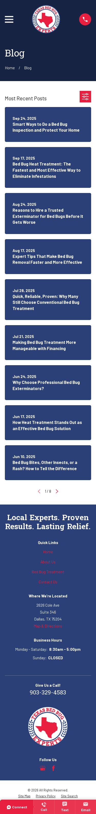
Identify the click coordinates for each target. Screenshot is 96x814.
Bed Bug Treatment (47, 571)
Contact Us (48, 581)
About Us (48, 561)
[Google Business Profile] (42, 768)
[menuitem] (24, 796)
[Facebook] (53, 768)
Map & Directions (48, 626)
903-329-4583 (48, 693)
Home (48, 551)
